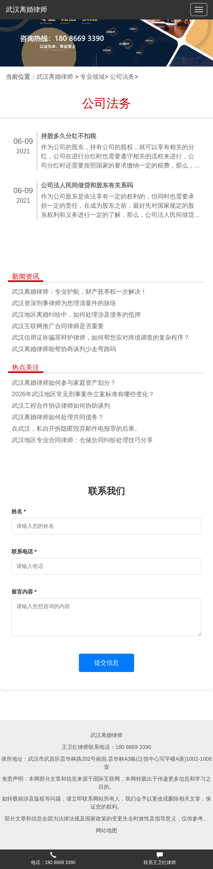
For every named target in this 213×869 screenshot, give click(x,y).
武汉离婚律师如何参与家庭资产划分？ (64, 382)
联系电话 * (23, 551)
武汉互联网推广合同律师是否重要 (58, 326)
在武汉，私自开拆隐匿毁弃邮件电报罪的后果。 (76, 428)
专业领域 (92, 76)
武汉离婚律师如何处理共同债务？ (58, 417)
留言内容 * (23, 592)
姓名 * (18, 511)
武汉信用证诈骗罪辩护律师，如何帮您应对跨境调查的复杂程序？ (101, 337)
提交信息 (106, 662)
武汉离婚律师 (26, 9)
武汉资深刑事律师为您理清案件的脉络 (64, 303)
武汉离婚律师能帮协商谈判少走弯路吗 (64, 349)
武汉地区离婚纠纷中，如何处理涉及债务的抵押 (76, 314)
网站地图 (106, 830)
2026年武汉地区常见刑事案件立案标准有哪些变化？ (83, 394)
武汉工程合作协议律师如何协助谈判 (61, 405)
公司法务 (122, 76)
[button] (53, 859)
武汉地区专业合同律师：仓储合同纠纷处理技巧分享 (82, 440)
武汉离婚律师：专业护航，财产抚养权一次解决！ (79, 291)
